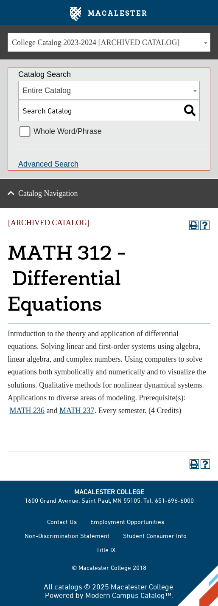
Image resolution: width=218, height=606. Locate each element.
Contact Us (62, 521)
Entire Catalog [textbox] (46, 90)
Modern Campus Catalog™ (128, 595)
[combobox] (109, 42)
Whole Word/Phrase (68, 131)
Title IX (105, 549)
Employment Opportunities (127, 521)
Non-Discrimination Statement (67, 535)
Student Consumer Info (155, 535)
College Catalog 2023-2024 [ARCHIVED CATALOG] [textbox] (96, 42)
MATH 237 (77, 410)
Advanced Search (48, 164)
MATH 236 (27, 410)
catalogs (68, 586)
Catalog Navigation (48, 193)
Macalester (109, 14)
